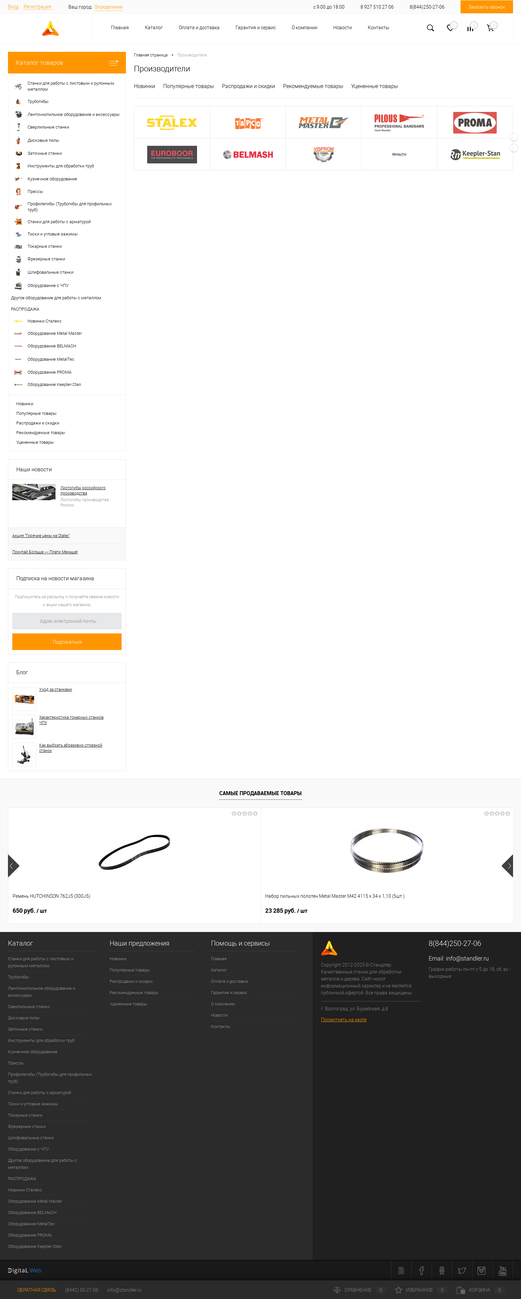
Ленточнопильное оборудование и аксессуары (41, 992)
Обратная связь (32, 1290)
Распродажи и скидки (37, 422)
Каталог (154, 27)
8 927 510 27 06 (377, 7)
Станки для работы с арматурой (39, 1092)
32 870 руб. (337, 910)
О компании (304, 27)
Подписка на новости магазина (55, 578)
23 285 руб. (135, 910)
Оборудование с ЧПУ (28, 1149)
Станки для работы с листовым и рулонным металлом (40, 962)
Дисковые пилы (24, 1017)
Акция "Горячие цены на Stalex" (41, 535)
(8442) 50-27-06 (81, 1290)
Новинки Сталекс (25, 1189)
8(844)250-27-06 (427, 7)
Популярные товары (36, 413)
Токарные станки (25, 1115)
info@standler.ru (467, 958)
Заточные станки (25, 1029)
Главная (120, 27)
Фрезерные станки (27, 1126)
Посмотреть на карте (343, 1019)
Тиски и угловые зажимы (33, 1103)
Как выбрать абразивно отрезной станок (70, 748)
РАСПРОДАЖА (22, 1178)
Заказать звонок (487, 7)
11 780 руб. (438, 910)
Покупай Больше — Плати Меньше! (45, 552)
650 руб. (30, 910)
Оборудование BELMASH (32, 1212)
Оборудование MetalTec (31, 1223)
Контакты (378, 27)
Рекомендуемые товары (40, 432)
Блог (22, 672)
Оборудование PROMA (30, 1235)
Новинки (24, 403)
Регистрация (38, 6)
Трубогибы (18, 976)
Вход (13, 6)
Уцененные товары (35, 442)
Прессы (16, 1063)
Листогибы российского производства (83, 491)
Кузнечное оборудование (32, 1051)
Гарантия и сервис (256, 27)
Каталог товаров (67, 62)
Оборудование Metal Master (35, 1201)
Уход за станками (55, 689)
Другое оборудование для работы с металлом (42, 1164)
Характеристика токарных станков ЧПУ (71, 720)
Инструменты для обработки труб (41, 1040)
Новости (342, 27)
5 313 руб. (234, 910)
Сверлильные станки (29, 1006)
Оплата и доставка (199, 27)
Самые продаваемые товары (260, 793)
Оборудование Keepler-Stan (34, 1246)
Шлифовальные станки (31, 1137)
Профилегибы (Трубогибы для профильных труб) (50, 1078)
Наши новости (34, 469)
